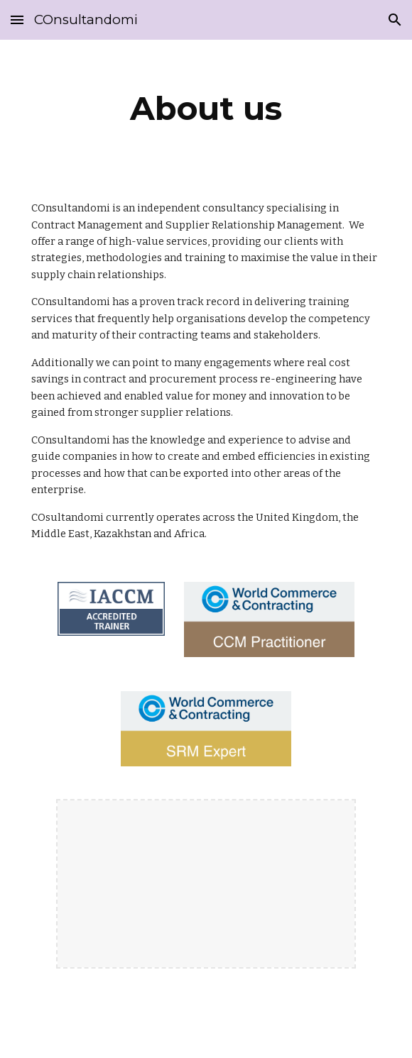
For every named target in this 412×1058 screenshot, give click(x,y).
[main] (206, 108)
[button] (17, 19)
